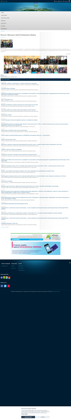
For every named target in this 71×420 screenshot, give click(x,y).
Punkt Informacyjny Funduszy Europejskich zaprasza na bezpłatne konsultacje (19, 120)
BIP (69, 1)
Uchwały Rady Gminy (21, 270)
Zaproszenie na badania (6, 181)
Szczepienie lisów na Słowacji (8, 88)
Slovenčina (66, 1)
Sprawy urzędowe (5, 263)
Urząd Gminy (4, 15)
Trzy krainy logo (67, 5)
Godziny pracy (13, 268)
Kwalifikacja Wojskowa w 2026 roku (9, 223)
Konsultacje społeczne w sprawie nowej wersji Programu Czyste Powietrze (18, 109)
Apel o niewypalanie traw (7, 99)
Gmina (2, 12)
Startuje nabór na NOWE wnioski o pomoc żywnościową (14, 130)
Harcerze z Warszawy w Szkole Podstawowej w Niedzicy (13, 31)
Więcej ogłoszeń (4, 227)
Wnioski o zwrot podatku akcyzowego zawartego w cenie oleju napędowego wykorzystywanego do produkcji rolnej (27, 171)
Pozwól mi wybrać (24, 414)
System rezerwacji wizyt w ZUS (8, 139)
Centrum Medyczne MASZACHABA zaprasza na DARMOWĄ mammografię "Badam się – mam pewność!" (25, 135)
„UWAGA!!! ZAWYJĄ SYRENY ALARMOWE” (11, 149)
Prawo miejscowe (20, 268)
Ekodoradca (4, 28)
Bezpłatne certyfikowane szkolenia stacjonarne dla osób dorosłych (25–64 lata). (19, 104)
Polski (57, 1)
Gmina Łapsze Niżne (35, 9)
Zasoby (20, 263)
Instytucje (3, 23)
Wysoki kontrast (4, 1)
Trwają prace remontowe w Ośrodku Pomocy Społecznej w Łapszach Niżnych (19, 154)
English (61, 1)
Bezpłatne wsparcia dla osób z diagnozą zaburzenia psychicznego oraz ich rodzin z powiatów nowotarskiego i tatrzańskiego (29, 186)
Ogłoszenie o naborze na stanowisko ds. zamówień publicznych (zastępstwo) (19, 83)
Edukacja (3, 20)
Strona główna (3, 31)
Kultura (3, 26)
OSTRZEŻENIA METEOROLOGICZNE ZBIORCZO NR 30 (14, 203)
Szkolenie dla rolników (6, 114)
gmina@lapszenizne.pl (56, 291)
